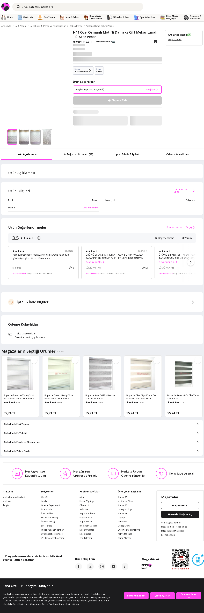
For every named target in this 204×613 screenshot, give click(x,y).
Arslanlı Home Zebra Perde (100, 25)
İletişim (6, 505)
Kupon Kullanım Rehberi (52, 530)
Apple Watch (85, 521)
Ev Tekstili (35, 25)
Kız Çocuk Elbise (125, 501)
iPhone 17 (122, 505)
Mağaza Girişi (180, 505)
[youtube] (113, 569)
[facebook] (78, 569)
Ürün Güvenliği (48, 521)
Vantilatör (122, 521)
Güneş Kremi (124, 525)
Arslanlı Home (91, 207)
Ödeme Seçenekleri (50, 505)
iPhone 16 (122, 513)
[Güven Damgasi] (198, 560)
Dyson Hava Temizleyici (129, 530)
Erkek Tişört (85, 534)
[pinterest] (125, 569)
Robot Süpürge (86, 501)
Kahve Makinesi (125, 534)
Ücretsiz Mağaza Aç (180, 514)
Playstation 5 (85, 517)
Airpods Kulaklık (87, 513)
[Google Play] (34, 567)
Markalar (7, 501)
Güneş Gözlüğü (125, 509)
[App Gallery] (54, 567)
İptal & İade (46, 509)
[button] (190, 262)
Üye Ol (44, 497)
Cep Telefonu (85, 538)
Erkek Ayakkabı (86, 530)
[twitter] (90, 569)
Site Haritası (47, 525)
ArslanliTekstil (177, 34)
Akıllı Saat (84, 509)
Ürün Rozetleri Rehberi (52, 534)
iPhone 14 (84, 505)
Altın (81, 497)
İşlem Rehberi (47, 513)
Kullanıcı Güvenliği (49, 517)
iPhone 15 (122, 497)
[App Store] (13, 567)
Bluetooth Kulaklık (88, 525)
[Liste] (155, 42)
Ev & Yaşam (21, 25)
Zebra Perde (76, 25)
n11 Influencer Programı (52, 538)
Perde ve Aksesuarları (54, 25)
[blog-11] (150, 566)
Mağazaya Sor (174, 39)
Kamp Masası (124, 538)
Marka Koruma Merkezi (14, 497)
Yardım (44, 501)
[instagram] (101, 569)
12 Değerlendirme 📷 (104, 41)
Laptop (121, 517)
